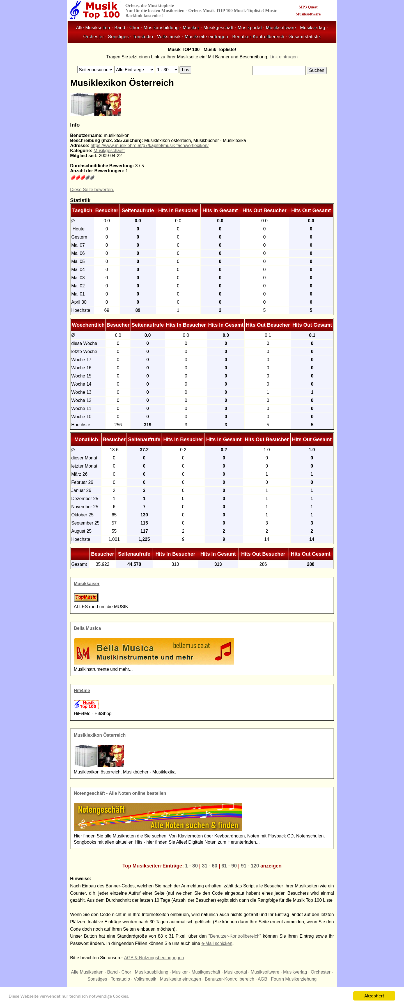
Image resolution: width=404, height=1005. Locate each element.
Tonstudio (143, 36)
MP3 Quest (308, 7)
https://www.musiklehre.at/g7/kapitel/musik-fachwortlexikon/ (150, 145)
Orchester (93, 36)
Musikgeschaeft (109, 150)
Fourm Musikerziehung (294, 979)
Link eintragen (284, 56)
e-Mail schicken (216, 943)
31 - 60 (209, 866)
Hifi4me (82, 690)
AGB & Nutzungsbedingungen (154, 957)
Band (119, 27)
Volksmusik (169, 36)
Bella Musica (87, 628)
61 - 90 (229, 866)
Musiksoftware (308, 14)
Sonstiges (118, 36)
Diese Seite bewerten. (92, 189)
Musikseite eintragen (206, 36)
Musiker (191, 27)
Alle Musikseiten (93, 27)
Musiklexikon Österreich (100, 735)
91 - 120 (250, 866)
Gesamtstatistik (304, 36)
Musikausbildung (161, 27)
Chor (134, 27)
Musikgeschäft (218, 27)
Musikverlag (312, 27)
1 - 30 (191, 866)
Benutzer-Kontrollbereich (258, 36)
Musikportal (250, 27)
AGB (262, 979)
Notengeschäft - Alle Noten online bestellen (120, 793)
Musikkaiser (87, 583)
